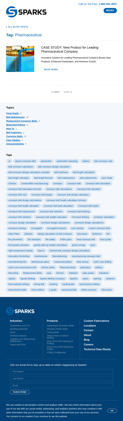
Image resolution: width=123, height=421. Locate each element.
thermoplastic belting (18, 284)
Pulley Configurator (56, 352)
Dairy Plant (13, 234)
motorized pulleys (63, 262)
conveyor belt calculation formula (24, 189)
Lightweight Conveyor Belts (60, 325)
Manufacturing (60, 256)
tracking (53, 284)
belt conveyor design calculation (54, 166)
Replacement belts (32, 273)
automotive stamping (67, 161)
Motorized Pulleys (17, 125)
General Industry (18, 336)
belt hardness (61, 172)
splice (85, 278)
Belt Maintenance (17, 117)
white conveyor (88, 289)
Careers (88, 344)
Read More (51, 69)
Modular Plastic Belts (57, 329)
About (87, 335)
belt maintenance (66, 178)
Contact (88, 330)
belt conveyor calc (103, 161)
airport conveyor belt (25, 161)
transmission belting (89, 284)
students (110, 278)
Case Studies (14, 140)
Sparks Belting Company (52, 278)
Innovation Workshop (18, 256)
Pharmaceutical (67, 267)
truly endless (37, 289)
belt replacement (88, 178)
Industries (16, 321)
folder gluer (66, 239)
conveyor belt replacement (21, 211)
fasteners (97, 234)
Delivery (29, 234)
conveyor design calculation (22, 222)
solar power (88, 273)
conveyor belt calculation (98, 183)
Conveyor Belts (16, 136)
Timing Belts (53, 332)
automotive (46, 161)
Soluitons (103, 273)
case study (107, 178)
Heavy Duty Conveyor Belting (58, 337)
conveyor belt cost (17, 194)
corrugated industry (56, 228)
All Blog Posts (18, 27)
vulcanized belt (69, 289)
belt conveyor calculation (20, 166)
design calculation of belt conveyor (55, 234)
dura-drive (82, 234)
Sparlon (74, 278)
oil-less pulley (48, 267)
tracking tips (68, 284)
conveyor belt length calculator (23, 206)
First (56, 92)
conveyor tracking (17, 228)
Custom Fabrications (96, 321)
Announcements (16, 144)
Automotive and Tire (20, 325)
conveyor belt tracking (79, 211)
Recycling (13, 273)
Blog (87, 340)
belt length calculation (84, 172)
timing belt (39, 284)
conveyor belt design (42, 194)
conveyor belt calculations (59, 189)
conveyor (57, 183)
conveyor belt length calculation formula (66, 200)
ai (9, 161)
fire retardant (34, 239)
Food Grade (13, 113)
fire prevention (15, 239)
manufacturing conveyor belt (86, 256)
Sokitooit (73, 273)
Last (67, 92)
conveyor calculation (104, 217)
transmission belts (17, 289)
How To (11, 128)
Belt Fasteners (15, 132)
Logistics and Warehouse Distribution (22, 340)
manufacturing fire (17, 262)
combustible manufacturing (34, 183)
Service (60, 273)
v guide (52, 289)
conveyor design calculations (55, 222)
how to (41, 250)
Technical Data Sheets (97, 349)
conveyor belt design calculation (73, 194)
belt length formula (43, 178)
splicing (97, 278)
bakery (85, 161)
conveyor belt (74, 183)
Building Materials (19, 329)
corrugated (36, 228)
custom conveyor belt (99, 228)
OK (112, 411)
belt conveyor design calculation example (28, 172)
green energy (78, 245)
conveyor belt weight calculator (51, 217)
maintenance (41, 256)
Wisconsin (107, 289)
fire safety (50, 239)
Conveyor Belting (80, 217)
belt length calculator (18, 178)
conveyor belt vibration (19, 217)
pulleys (98, 267)
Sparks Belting (27, 278)
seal (49, 273)
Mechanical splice (40, 262)
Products (52, 321)
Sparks (11, 278)
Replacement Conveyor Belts (23, 121)
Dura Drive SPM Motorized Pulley (60, 348)
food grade (105, 239)
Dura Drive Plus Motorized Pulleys (60, 342)
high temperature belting (20, 250)
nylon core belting (102, 262)
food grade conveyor (18, 245)
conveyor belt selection (51, 211)
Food (12, 332)
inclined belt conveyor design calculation (69, 250)
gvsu (92, 245)
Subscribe (19, 392)
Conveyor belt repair (88, 206)
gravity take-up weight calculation (50, 245)
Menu (110, 10)
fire (108, 234)
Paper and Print (17, 344)
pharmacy (85, 267)
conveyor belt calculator (88, 189)
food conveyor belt (86, 239)
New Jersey (83, 262)
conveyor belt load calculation (58, 206)
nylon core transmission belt (22, 267)
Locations (90, 325)
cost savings (77, 228)
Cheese (12, 183)
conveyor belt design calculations (24, 200)
